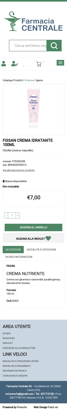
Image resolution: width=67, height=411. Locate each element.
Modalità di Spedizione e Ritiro (21, 361)
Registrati (9, 338)
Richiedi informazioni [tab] (19, 257)
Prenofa (22, 407)
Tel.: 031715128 (45, 394)
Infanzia (29, 80)
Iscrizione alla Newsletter (19, 348)
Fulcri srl (53, 407)
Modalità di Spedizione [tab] (41, 249)
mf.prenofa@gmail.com (19, 394)
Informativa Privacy (15, 370)
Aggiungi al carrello (33, 227)
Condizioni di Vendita (15, 375)
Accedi (7, 333)
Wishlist (8, 343)
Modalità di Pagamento (17, 366)
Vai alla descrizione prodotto (19, 170)
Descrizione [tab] (13, 249)
